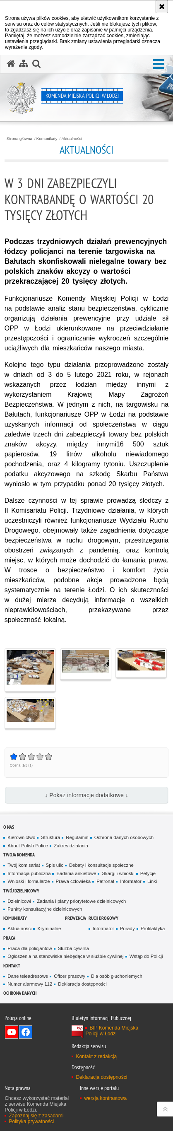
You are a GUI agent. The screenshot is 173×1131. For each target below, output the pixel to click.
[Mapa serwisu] (23, 63)
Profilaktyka (153, 928)
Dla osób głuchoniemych (116, 976)
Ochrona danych (19, 993)
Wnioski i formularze (28, 881)
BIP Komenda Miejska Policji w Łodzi (111, 1031)
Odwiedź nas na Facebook (25, 1032)
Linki (152, 881)
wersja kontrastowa (105, 1098)
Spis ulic (54, 865)
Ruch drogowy (103, 918)
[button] (158, 64)
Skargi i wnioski (118, 873)
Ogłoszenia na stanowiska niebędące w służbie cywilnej (65, 956)
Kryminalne (49, 928)
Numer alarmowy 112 (29, 983)
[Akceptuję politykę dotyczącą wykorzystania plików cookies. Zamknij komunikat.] (162, 6)
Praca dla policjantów (29, 948)
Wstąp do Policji (146, 956)
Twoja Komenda (19, 854)
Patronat (105, 881)
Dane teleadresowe (27, 976)
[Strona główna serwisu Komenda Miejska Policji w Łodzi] (11, 63)
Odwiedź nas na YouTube (11, 1032)
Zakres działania (71, 845)
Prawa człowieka (73, 881)
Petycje (148, 873)
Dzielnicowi (19, 901)
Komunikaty (47, 139)
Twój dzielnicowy (21, 890)
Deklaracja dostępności (82, 983)
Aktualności (72, 139)
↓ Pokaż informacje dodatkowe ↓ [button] (86, 795)
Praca (9, 938)
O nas (8, 827)
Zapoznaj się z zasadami (36, 1116)
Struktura (50, 837)
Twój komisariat (23, 865)
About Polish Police (27, 845)
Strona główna (19, 139)
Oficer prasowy (69, 976)
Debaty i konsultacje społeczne (101, 865)
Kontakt (11, 965)
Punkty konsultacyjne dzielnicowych (44, 909)
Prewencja (75, 918)
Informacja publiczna (28, 873)
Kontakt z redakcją (96, 1056)
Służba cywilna (73, 948)
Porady (127, 928)
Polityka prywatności (31, 1121)
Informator (131, 881)
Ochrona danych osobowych (124, 837)
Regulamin (77, 837)
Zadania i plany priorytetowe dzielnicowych (81, 901)
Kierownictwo (21, 837)
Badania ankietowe (76, 873)
